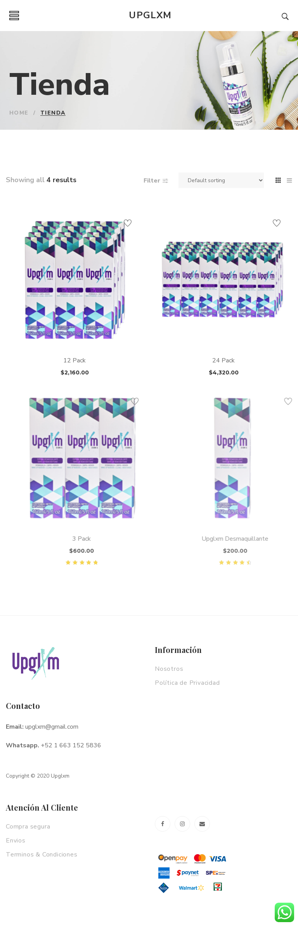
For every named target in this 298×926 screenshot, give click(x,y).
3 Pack (101, 538)
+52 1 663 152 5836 (71, 745)
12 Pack (75, 360)
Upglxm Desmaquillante (258, 538)
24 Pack (225, 360)
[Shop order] (221, 180)
